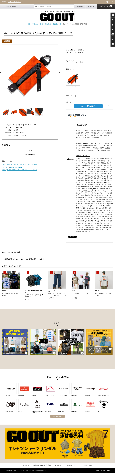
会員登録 (80, 6)
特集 (41, 24)
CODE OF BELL (83, 156)
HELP (111, 2)
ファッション (7, 164)
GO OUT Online (33, 24)
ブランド (5, 167)
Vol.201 (14, 2)
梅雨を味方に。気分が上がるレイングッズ (22, 170)
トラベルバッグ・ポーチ (28, 164)
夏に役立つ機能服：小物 (53, 24)
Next (59, 72)
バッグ (15, 164)
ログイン (91, 6)
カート (108, 6)
